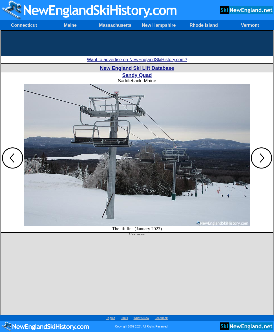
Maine (70, 25)
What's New (141, 318)
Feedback (161, 318)
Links (124, 318)
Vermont (250, 25)
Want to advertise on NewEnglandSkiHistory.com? (137, 59)
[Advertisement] (137, 43)
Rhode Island (203, 25)
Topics (110, 318)
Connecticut (24, 25)
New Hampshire (159, 25)
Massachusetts (115, 25)
